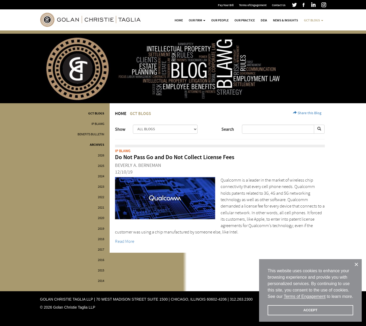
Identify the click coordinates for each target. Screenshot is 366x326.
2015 (101, 271)
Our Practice (244, 20)
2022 (101, 197)
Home (179, 20)
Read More (124, 241)
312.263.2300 (241, 299)
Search (227, 129)
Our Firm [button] (197, 20)
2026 (101, 156)
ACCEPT (310, 310)
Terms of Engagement (253, 5)
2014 (101, 281)
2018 (101, 239)
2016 (101, 260)
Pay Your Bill (226, 5)
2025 (101, 166)
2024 (101, 176)
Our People (220, 20)
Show (120, 129)
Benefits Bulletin (91, 134)
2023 (101, 187)
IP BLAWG (97, 124)
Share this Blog (307, 113)
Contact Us (279, 5)
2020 (101, 218)
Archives (97, 145)
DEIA (264, 20)
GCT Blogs (96, 113)
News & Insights (285, 20)
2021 (101, 208)
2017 (101, 250)
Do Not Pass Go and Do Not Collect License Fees (174, 157)
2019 (101, 229)
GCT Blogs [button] (313, 20)
